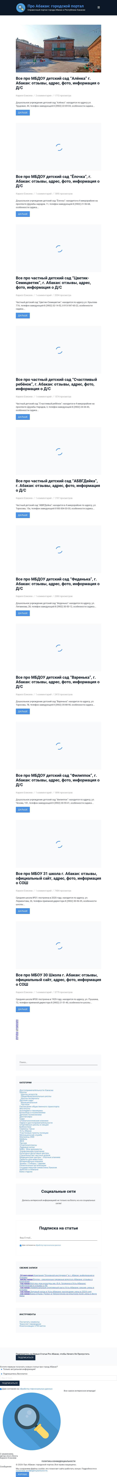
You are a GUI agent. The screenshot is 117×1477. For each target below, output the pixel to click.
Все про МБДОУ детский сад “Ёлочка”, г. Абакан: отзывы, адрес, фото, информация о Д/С (58, 181)
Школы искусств (29, 1094)
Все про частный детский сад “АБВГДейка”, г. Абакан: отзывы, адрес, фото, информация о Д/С (58, 486)
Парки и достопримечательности (36, 1123)
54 (17, 1022)
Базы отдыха (26, 1171)
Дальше (23, 112)
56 (17, 1026)
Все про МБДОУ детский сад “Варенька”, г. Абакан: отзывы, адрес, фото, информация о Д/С (58, 682)
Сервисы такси (27, 1129)
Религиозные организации (33, 1165)
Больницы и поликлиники (32, 1112)
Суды (22, 1119)
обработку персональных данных (48, 1245)
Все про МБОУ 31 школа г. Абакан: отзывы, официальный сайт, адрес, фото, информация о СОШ (58, 878)
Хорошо (22, 1474)
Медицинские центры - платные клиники (40, 1157)
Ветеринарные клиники (31, 1161)
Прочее (23, 1143)
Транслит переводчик (30, 1324)
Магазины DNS (27, 1137)
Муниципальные (29, 1102)
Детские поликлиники (31, 1115)
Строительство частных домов (35, 1155)
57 (17, 1028)
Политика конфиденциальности (58, 1461)
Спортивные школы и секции (34, 1125)
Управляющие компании (32, 1151)
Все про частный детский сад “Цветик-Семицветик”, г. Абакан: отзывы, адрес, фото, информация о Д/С (53, 283)
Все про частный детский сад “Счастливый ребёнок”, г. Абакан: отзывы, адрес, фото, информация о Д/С (56, 384)
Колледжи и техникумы (31, 1110)
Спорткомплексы (28, 1145)
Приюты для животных (31, 1159)
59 (17, 1032)
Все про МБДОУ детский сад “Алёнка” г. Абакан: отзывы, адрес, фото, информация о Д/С (58, 83)
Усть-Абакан (26, 1131)
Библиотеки (25, 1127)
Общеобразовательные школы (36, 1096)
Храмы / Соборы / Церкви (32, 1163)
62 (17, 1038)
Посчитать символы (30, 1322)
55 (17, 1024)
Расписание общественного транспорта (39, 1106)
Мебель (23, 1139)
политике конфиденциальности (31, 1470)
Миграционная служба (31, 1135)
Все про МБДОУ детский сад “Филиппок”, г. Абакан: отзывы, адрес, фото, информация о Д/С (58, 780)
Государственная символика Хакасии (38, 1167)
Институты (25, 1108)
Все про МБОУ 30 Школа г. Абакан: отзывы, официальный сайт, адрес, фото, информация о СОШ (58, 980)
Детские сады (26, 1100)
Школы (23, 1092)
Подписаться (25, 1357)
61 (17, 1037)
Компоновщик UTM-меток (33, 1326)
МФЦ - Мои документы (31, 1149)
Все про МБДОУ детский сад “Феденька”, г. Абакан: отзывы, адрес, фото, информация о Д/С (58, 584)
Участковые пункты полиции (34, 1133)
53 (17, 1020)
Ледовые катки (27, 1147)
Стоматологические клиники (34, 1121)
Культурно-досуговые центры (34, 1153)
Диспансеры (26, 1116)
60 (17, 1034)
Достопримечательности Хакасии (36, 1090)
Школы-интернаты (30, 1098)
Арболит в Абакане (29, 1169)
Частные (25, 1104)
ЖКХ (22, 1141)
